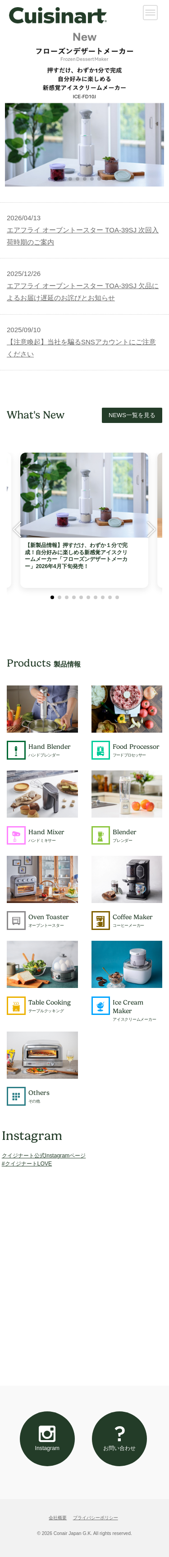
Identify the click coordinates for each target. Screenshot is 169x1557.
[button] (56, 179)
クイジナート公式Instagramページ (44, 1155)
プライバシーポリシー (95, 1517)
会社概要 (58, 1517)
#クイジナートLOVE (27, 1164)
